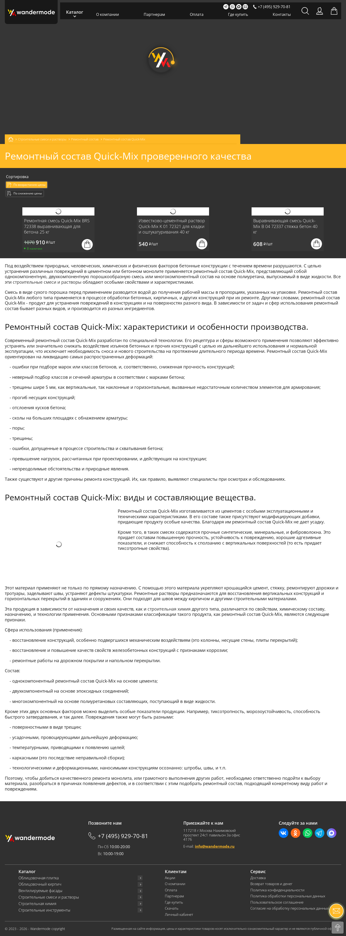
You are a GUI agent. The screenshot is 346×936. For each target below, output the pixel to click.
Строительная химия (37, 903)
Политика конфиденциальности (277, 890)
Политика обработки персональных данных (287, 896)
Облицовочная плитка (39, 878)
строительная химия (169, 609)
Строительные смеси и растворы (49, 897)
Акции (170, 878)
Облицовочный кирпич (40, 884)
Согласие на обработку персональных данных (289, 908)
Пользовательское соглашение (276, 902)
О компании (107, 14)
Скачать (172, 908)
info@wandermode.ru (215, 846)
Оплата (197, 14)
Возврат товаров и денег (271, 884)
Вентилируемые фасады (40, 890)
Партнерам (154, 14)
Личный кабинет (179, 914)
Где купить (238, 14)
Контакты (282, 14)
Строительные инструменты (44, 910)
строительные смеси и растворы (47, 282)
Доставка (258, 878)
